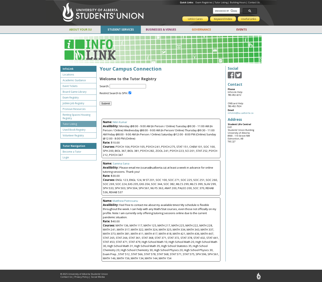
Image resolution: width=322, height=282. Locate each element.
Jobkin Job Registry (73, 103)
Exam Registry (71, 97)
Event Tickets (70, 86)
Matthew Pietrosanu (125, 201)
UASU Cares (195, 19)
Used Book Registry (74, 129)
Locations (68, 74)
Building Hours (238, 2)
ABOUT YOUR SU (80, 29)
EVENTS (241, 29)
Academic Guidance (74, 80)
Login (66, 157)
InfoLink (68, 69)
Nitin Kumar (120, 122)
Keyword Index (223, 19)
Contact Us (254, 2)
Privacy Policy (81, 276)
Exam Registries (204, 2)
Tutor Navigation (74, 146)
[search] (226, 11)
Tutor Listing (221, 2)
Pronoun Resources (74, 109)
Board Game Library (74, 92)
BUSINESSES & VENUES (161, 29)
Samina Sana (121, 163)
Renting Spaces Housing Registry (76, 116)
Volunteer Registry (73, 135)
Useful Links (248, 19)
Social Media (98, 276)
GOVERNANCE (201, 29)
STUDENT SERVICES (121, 29)
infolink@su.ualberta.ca (240, 113)
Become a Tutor (72, 151)
